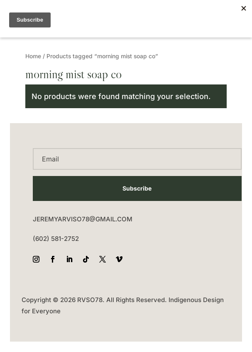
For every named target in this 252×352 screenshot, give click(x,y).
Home (33, 56)
